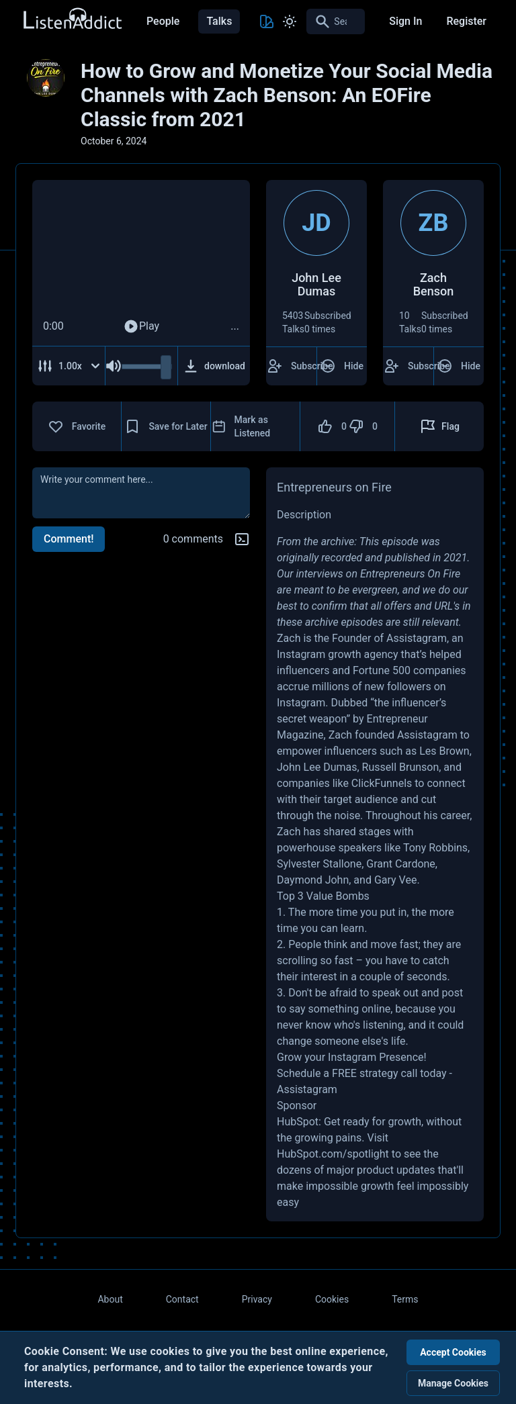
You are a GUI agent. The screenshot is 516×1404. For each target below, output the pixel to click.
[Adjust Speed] (68, 365)
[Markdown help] (242, 539)
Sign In (405, 21)
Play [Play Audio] (141, 326)
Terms (405, 1299)
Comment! (68, 538)
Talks (219, 21)
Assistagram (307, 1089)
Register (466, 21)
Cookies (332, 1299)
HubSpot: (299, 1121)
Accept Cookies (453, 1352)
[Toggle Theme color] (266, 21)
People (162, 21)
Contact (182, 1299)
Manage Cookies (453, 1383)
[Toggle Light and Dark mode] (289, 21)
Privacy (257, 1299)
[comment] (141, 492)
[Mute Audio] (113, 365)
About (109, 1299)
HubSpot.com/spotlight (333, 1154)
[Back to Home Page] (72, 19)
